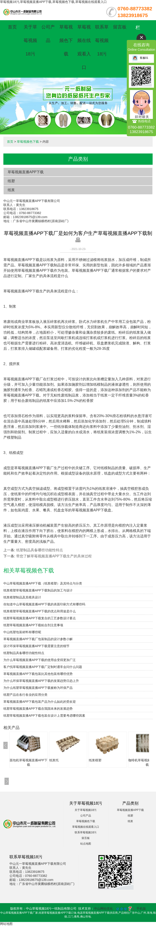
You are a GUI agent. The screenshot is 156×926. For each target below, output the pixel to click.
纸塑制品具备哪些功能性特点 (39, 550)
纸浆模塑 (95, 760)
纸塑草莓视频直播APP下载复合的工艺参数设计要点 (39, 618)
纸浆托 (54, 760)
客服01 (140, 57)
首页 (12, 26)
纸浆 (11, 190)
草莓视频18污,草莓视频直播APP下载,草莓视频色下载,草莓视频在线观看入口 (53, 2)
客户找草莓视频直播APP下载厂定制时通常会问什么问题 (42, 667)
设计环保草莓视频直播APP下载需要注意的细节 (36, 646)
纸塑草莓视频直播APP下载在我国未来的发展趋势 (38, 708)
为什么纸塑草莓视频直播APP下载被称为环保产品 (38, 688)
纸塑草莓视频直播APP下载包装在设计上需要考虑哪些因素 (44, 715)
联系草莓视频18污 (102, 40)
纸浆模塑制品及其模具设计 (22, 597)
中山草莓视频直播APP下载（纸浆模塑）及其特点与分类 (42, 583)
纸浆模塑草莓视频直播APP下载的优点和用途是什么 (39, 611)
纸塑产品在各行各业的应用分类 (25, 694)
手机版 (141, 908)
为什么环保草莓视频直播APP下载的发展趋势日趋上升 (41, 681)
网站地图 (6, 924)
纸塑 (11, 181)
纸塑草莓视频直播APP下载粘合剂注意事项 (33, 625)
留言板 (120, 26)
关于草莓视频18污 (30, 40)
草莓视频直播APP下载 (26, 172)
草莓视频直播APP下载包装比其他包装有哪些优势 (38, 674)
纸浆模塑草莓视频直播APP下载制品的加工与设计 (38, 590)
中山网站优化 (103, 908)
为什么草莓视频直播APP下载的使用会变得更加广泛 (39, 660)
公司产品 (85, 815)
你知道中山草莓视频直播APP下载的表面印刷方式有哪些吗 (44, 604)
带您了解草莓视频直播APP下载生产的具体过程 (54, 556)
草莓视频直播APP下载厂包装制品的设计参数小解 (38, 639)
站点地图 (85, 843)
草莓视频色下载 (66, 40)
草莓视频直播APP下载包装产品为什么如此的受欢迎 (39, 701)
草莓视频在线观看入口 (85, 826)
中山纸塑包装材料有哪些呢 (22, 632)
